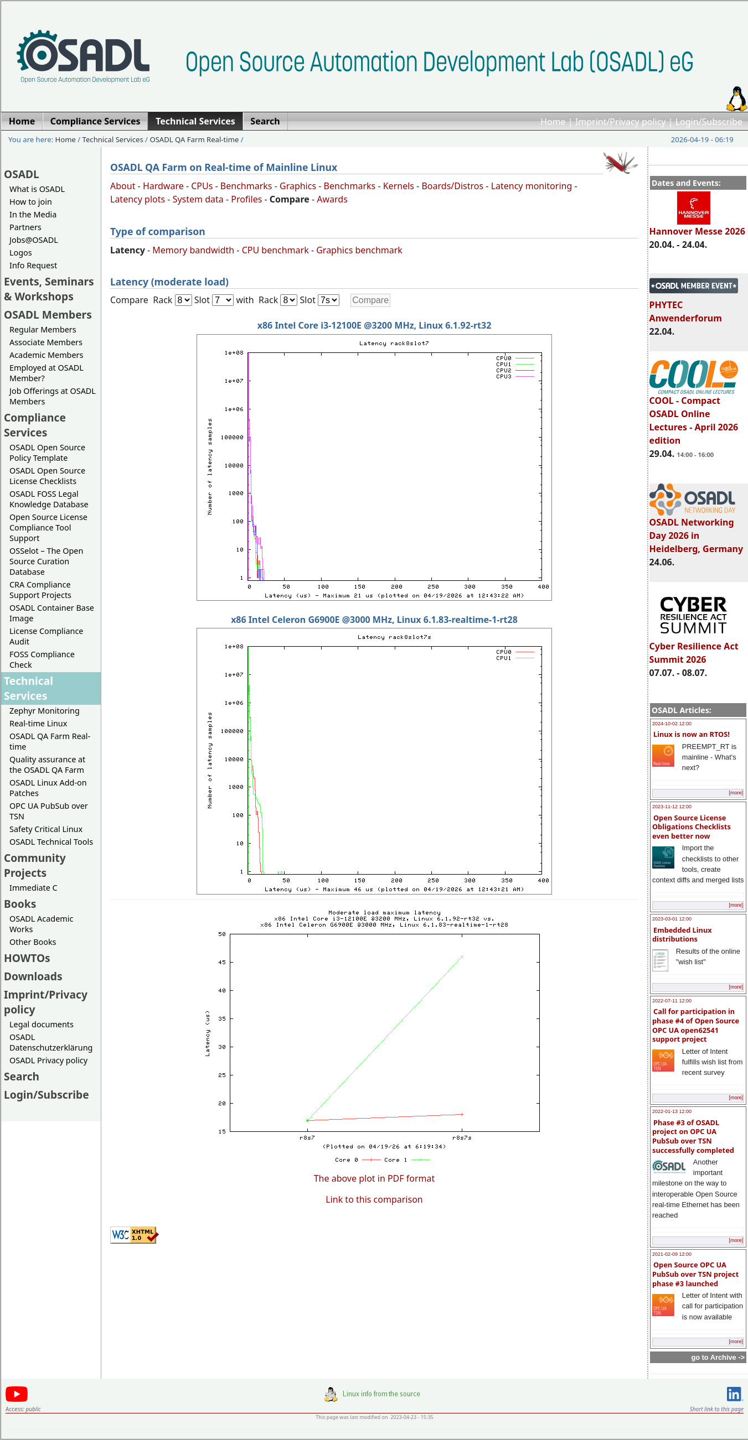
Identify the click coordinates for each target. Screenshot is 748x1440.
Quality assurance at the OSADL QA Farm (47, 764)
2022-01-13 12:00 (672, 1111)
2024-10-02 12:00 (672, 723)
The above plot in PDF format (374, 1178)
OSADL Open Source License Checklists (47, 475)
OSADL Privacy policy (48, 1060)
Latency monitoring (531, 186)
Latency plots (137, 199)
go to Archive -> (718, 1357)
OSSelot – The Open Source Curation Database (46, 561)
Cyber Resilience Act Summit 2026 (694, 648)
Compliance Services (35, 425)
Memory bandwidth (193, 250)
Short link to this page (717, 1409)
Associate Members (45, 342)
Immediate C (33, 887)
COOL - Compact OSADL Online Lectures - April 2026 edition (694, 415)
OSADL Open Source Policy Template (47, 452)
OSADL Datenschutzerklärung (50, 1042)
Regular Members (42, 329)
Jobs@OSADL (33, 240)
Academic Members (46, 355)
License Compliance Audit (46, 636)
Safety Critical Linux (45, 829)
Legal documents (41, 1024)
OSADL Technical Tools (51, 841)
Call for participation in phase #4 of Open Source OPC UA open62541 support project (695, 1025)
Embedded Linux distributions (682, 934)
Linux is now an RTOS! (691, 734)
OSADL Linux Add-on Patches (48, 787)
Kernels (398, 186)
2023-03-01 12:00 (672, 919)
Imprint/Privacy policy (620, 122)
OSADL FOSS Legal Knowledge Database (49, 499)
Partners (25, 227)
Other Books (32, 942)
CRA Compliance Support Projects (40, 589)
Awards (332, 199)
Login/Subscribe (708, 122)
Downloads (33, 976)
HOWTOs (27, 957)
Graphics (298, 186)
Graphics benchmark (359, 250)
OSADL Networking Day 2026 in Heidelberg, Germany (696, 530)
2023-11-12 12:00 (672, 806)
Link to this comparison (374, 1199)
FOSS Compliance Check (42, 659)
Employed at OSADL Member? (46, 372)
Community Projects (35, 865)
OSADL (21, 174)
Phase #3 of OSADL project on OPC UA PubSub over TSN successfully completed (693, 1136)
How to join (30, 201)
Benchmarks (246, 186)
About (122, 186)
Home (553, 122)
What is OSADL (37, 189)
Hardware (163, 186)
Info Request (33, 265)
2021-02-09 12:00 (672, 1254)
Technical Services (112, 139)
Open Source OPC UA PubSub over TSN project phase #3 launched (695, 1274)
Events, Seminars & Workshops (49, 289)
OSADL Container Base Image (51, 612)
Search (21, 1076)
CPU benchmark (275, 250)
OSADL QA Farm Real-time (194, 139)
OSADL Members (48, 314)
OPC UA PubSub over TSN (48, 811)
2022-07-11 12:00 (672, 1001)
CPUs (202, 186)
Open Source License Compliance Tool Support (48, 527)
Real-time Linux (38, 723)
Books (20, 903)
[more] (736, 793)
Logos (20, 252)
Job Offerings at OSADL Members (52, 396)
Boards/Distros (452, 186)
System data (198, 199)
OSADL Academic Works (41, 923)
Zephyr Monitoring (44, 710)
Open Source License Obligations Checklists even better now (691, 827)
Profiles (246, 199)
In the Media (32, 214)
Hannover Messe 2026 (697, 226)
